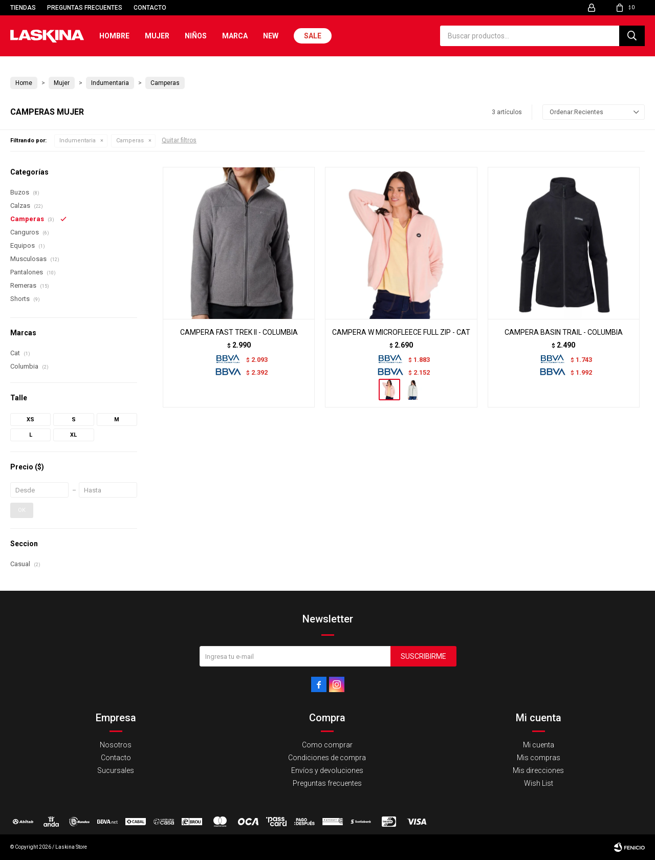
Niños (196, 36)
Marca (235, 36)
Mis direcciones (538, 770)
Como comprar (327, 745)
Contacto (150, 7)
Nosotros (116, 745)
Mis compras (538, 758)
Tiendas (23, 7)
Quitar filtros (179, 140)
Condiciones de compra (327, 758)
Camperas (130, 140)
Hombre (114, 36)
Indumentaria (77, 140)
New (270, 36)
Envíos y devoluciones (327, 770)
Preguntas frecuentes (84, 7)
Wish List (538, 783)
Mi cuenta (538, 745)
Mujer (157, 36)
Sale (312, 36)
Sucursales (115, 770)
